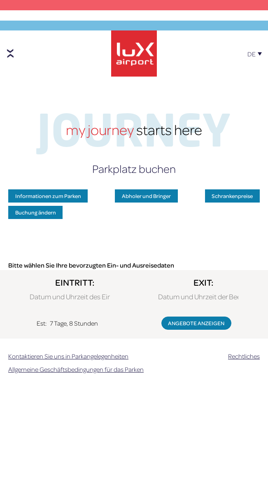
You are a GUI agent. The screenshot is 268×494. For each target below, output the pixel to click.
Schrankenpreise (232, 195)
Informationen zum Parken (48, 195)
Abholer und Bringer (146, 195)
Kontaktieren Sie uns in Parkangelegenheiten (68, 356)
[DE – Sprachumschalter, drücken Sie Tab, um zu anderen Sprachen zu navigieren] (256, 50)
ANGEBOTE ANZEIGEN (196, 322)
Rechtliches (244, 356)
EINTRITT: (74, 282)
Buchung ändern (35, 212)
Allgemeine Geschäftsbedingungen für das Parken (76, 369)
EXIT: (203, 282)
